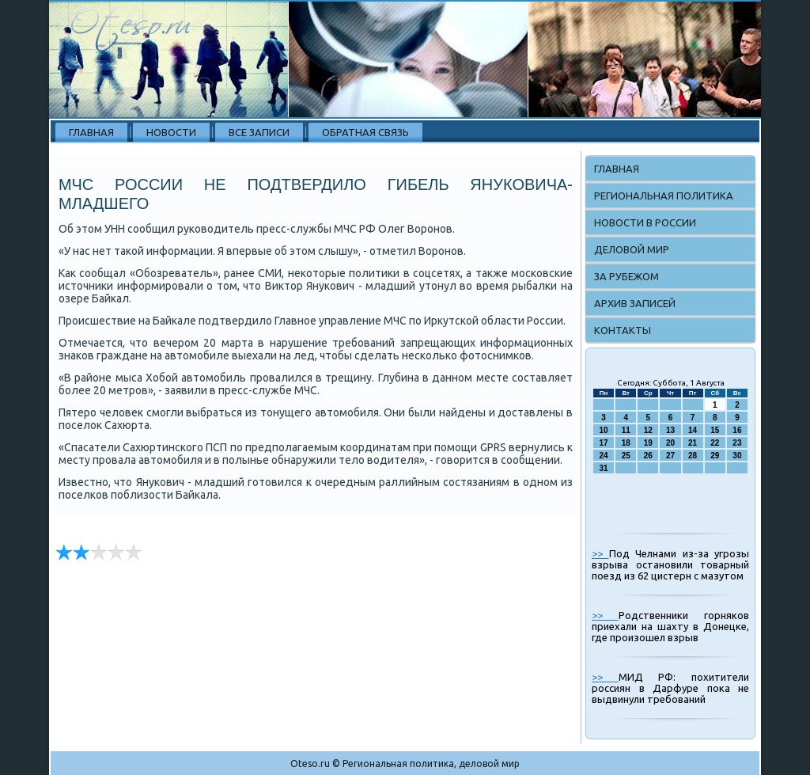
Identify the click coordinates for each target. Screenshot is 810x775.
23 (736, 443)
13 (670, 430)
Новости (171, 132)
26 (648, 455)
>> (600, 553)
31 (604, 468)
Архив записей (635, 303)
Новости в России (645, 222)
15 (714, 430)
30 (736, 455)
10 (604, 430)
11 (626, 430)
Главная (91, 132)
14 (692, 430)
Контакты (622, 330)
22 (714, 443)
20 (670, 443)
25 (626, 455)
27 (670, 455)
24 (604, 455)
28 (692, 455)
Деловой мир (631, 249)
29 (714, 455)
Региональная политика (663, 195)
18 (626, 443)
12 (648, 430)
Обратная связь (365, 132)
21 (692, 443)
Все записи (259, 132)
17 (604, 443)
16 (736, 430)
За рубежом (626, 276)
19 (648, 443)
